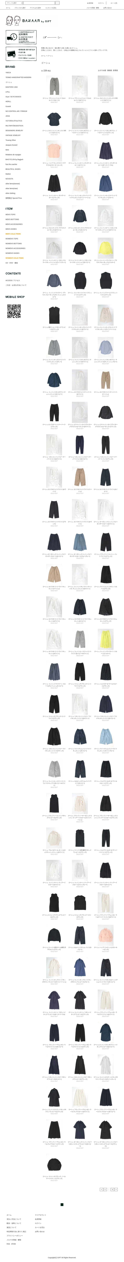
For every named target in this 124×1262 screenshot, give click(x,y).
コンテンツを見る (49, 8)
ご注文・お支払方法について (16, 285)
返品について (11, 1227)
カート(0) (112, 3)
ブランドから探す (19, 8)
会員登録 (88, 3)
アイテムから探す (34, 8)
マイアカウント (40, 1215)
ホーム (8, 8)
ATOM (13, 1244)
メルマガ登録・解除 (91, 8)
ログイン (100, 3)
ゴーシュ (50, 56)
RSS (8, 1244)
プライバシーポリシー (15, 1236)
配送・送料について (14, 1223)
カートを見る (40, 1227)
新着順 (115, 70)
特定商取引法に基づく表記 (16, 1231)
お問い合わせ (106, 8)
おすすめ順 (102, 70)
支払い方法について (14, 1219)
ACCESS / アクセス (13, 280)
